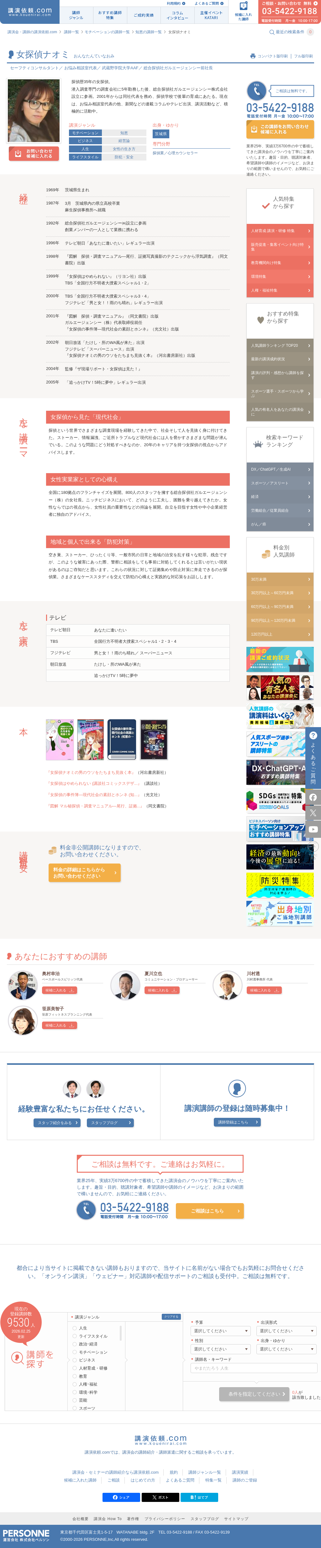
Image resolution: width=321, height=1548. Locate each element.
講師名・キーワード (213, 1359)
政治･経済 (88, 1344)
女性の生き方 (124, 149)
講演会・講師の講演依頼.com (32, 32)
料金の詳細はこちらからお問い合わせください (79, 873)
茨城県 (161, 134)
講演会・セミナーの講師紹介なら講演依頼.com (115, 1472)
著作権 (133, 1519)
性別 (199, 1340)
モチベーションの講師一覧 (107, 32)
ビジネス (85, 141)
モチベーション (85, 133)
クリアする (171, 1316)
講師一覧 (71, 32)
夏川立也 (153, 973)
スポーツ (87, 1408)
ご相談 (114, 1480)
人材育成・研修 (93, 1368)
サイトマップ (236, 1519)
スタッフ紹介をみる (55, 1123)
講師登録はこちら (233, 1122)
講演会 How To (108, 1519)
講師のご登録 (245, 1480)
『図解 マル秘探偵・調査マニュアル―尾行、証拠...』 (95, 806)
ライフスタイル (85, 157)
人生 (85, 149)
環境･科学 (88, 1392)
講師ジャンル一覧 (204, 1472)
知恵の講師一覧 (148, 32)
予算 (199, 1322)
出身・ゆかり (273, 1340)
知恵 (124, 133)
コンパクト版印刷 (273, 56)
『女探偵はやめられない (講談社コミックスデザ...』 (94, 783)
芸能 (83, 1400)
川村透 (253, 973)
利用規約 (174, 3)
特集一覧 (213, 1480)
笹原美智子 (53, 1008)
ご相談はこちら (207, 1210)
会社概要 (80, 1519)
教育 (83, 1376)
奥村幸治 (51, 973)
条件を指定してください (254, 1394)
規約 (174, 1472)
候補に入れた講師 (80, 1480)
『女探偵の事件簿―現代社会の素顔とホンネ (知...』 (94, 794)
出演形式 (269, 1322)
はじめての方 (143, 1480)
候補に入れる (55, 990)
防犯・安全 (124, 157)
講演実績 (240, 1472)
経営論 (124, 141)
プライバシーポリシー (165, 1519)
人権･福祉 (88, 1384)
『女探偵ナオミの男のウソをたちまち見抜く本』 (91, 772)
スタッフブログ (104, 1123)
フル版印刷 (303, 56)
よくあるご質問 (207, 3)
